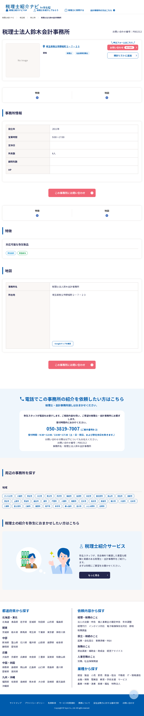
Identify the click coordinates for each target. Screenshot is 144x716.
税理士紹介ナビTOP (16, 10)
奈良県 (32, 657)
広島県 (32, 667)
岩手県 (23, 621)
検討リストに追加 (123, 55)
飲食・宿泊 (110, 675)
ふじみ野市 (90, 506)
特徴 (37, 92)
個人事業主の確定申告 (109, 621)
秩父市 (32, 17)
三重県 (41, 657)
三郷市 (28, 506)
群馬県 (23, 632)
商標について (84, 702)
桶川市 (113, 501)
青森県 (14, 621)
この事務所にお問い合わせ (70, 193)
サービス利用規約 (67, 702)
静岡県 (5, 646)
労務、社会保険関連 (88, 661)
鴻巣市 (129, 496)
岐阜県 (59, 642)
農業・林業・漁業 (87, 683)
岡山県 (23, 667)
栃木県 (14, 632)
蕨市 (45, 501)
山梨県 (41, 642)
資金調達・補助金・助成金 (91, 650)
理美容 (94, 679)
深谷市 (6, 501)
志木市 (83, 501)
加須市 (78, 496)
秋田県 (41, 621)
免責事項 (52, 702)
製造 (86, 675)
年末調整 (127, 621)
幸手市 (57, 506)
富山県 (14, 642)
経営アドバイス (115, 650)
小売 (93, 675)
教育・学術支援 (108, 679)
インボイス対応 (97, 626)
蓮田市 (37, 506)
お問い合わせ (128, 702)
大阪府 (5, 657)
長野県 (50, 642)
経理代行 (82, 626)
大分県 (41, 681)
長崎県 (23, 681)
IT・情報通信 (134, 675)
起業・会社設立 (85, 640)
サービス (122, 679)
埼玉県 (22, 17)
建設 (80, 675)
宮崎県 (50, 681)
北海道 (5, 621)
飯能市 (69, 496)
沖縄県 (5, 686)
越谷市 (36, 501)
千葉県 (41, 632)
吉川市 (78, 506)
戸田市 (54, 501)
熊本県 (32, 681)
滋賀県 (50, 657)
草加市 (26, 501)
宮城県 (32, 621)
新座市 (103, 501)
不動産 (121, 675)
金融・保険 (83, 679)
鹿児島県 (60, 681)
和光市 (93, 501)
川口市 (39, 496)
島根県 (14, 667)
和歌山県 (60, 657)
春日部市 (99, 496)
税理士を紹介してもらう (45, 10)
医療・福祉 (103, 683)
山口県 (41, 667)
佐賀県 (14, 681)
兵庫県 (23, 657)
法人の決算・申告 (87, 621)
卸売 (100, 675)
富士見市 (17, 506)
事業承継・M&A (104, 640)
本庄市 (88, 496)
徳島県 (50, 667)
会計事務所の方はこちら (101, 10)
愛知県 (14, 646)
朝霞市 (73, 501)
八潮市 (6, 506)
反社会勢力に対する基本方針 (106, 702)
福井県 (32, 642)
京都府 (14, 657)
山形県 (50, 621)
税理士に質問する (74, 10)
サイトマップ (16, 702)
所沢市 (59, 496)
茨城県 (5, 632)
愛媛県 (5, 671)
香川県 (59, 667)
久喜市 (123, 501)
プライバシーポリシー (35, 702)
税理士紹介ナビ (8, 17)
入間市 (64, 501)
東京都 (50, 632)
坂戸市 (47, 506)
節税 (131, 626)
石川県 (23, 642)
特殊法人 (115, 683)
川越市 (19, 496)
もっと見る (93, 575)
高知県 (14, 671)
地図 (107, 92)
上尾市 (16, 501)
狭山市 (110, 496)
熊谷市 (29, 496)
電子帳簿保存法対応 (117, 626)
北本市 (132, 501)
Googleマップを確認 (63, 343)
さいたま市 (8, 496)
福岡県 (5, 681)
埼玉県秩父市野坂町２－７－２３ (63, 46)
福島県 (59, 621)
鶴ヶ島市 (68, 506)
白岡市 (101, 506)
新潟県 (5, 642)
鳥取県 (5, 667)
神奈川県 (60, 632)
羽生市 (119, 496)
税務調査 (82, 630)
